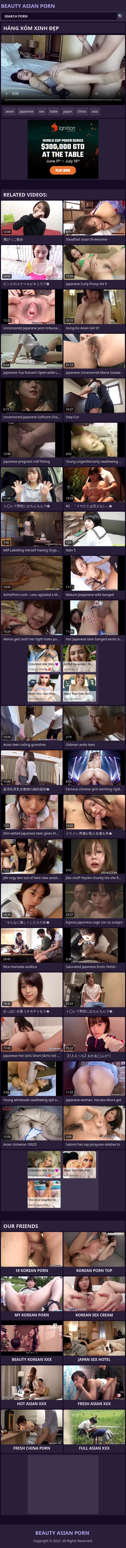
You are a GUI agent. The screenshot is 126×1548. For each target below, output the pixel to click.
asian (10, 111)
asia (95, 111)
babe (54, 111)
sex (41, 111)
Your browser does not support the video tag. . (63, 70)
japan (67, 111)
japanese (27, 111)
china (82, 111)
